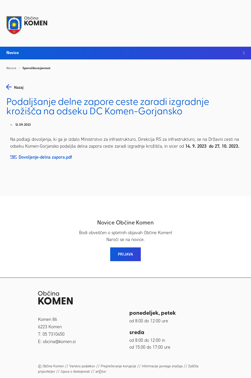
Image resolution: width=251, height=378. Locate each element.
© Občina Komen (51, 366)
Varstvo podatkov (82, 366)
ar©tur (100, 371)
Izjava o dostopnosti (75, 371)
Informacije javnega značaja (162, 366)
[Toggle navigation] (239, 21)
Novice (11, 68)
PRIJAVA (125, 254)
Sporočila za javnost (36, 68)
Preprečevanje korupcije (118, 366)
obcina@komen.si (59, 341)
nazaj (18, 87)
